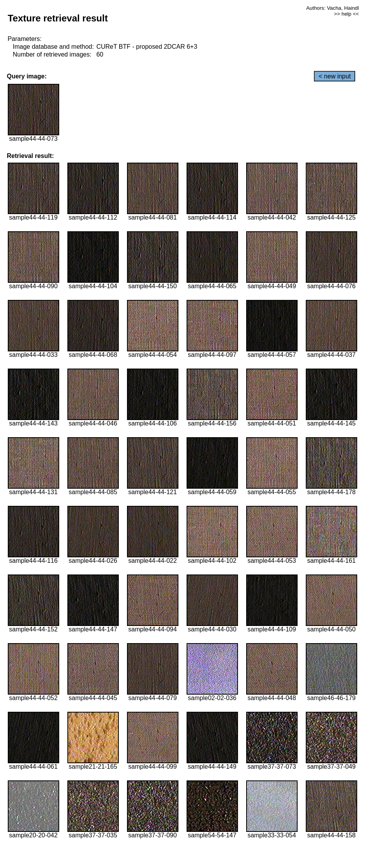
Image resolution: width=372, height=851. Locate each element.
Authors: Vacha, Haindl (332, 8)
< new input (335, 76)
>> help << (346, 14)
